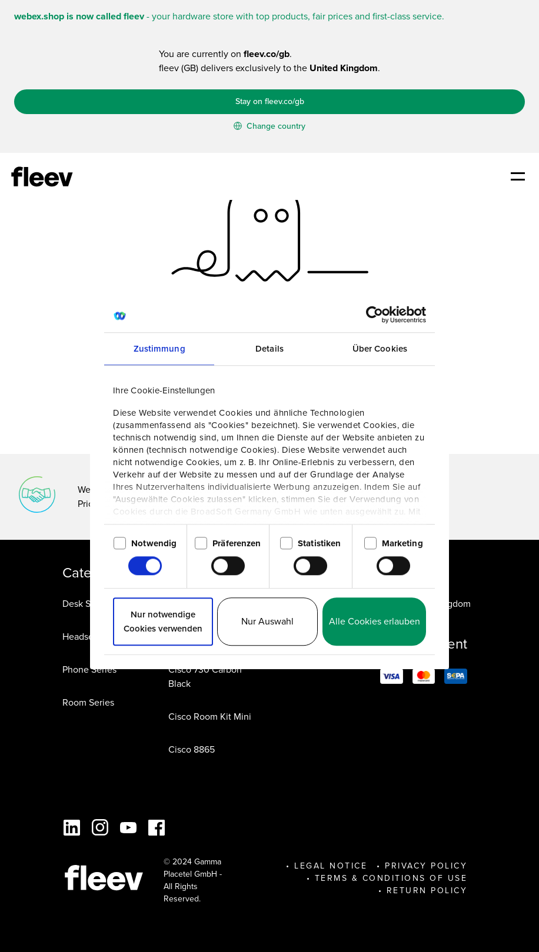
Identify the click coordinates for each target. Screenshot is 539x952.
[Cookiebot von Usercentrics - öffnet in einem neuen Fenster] (374, 314)
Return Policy (427, 890)
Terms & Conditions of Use (391, 878)
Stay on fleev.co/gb (269, 101)
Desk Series (86, 603)
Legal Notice (330, 866)
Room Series (88, 702)
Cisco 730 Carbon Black (205, 676)
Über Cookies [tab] (379, 348)
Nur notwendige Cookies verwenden (163, 621)
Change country (269, 126)
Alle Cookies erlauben (374, 621)
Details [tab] (269, 348)
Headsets (81, 636)
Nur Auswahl (267, 621)
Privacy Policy (426, 866)
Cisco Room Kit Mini (209, 716)
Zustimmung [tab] (159, 348)
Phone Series (89, 669)
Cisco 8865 (191, 749)
